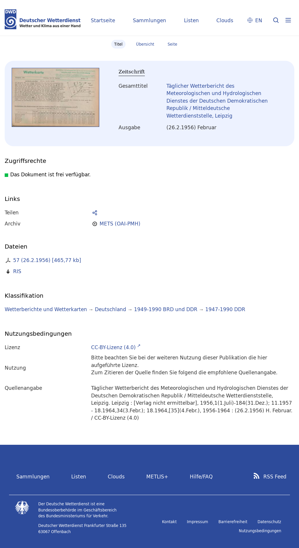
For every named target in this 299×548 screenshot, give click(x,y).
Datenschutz (269, 521)
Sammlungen (149, 20)
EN (258, 20)
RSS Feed (274, 477)
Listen (191, 20)
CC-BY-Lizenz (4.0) (113, 347)
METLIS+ (157, 476)
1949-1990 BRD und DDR (165, 309)
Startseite (103, 20)
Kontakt (169, 521)
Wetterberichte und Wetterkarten (46, 309)
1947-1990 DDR (225, 309)
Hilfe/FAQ (201, 476)
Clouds (224, 20)
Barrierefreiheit (232, 521)
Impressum (197, 521)
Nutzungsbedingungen (260, 531)
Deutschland (110, 309)
